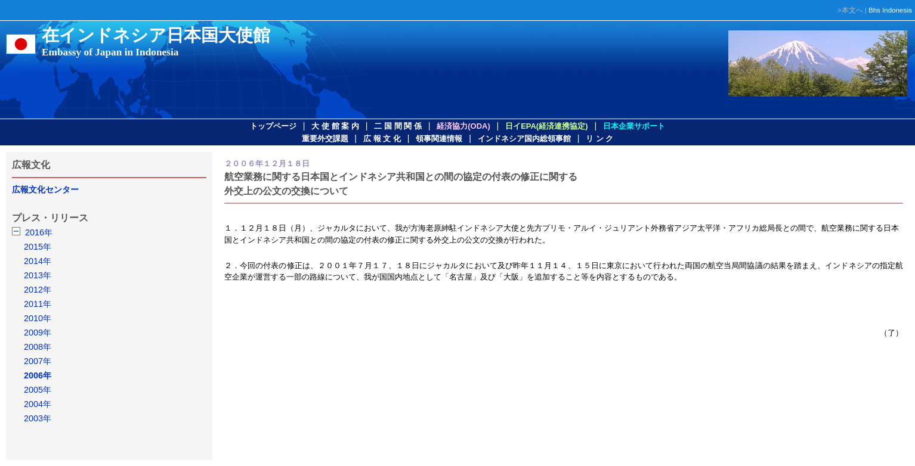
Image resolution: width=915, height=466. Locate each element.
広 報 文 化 (382, 138)
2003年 (37, 418)
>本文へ (850, 10)
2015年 (37, 246)
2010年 (37, 318)
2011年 (37, 304)
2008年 (37, 347)
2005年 (37, 389)
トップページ (273, 126)
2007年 (37, 361)
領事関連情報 (439, 138)
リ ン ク (599, 138)
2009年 (37, 332)
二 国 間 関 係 (397, 126)
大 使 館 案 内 (334, 126)
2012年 (37, 289)
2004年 (37, 404)
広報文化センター (45, 189)
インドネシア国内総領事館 (524, 138)
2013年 (37, 275)
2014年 (37, 261)
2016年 (38, 232)
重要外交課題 (325, 138)
